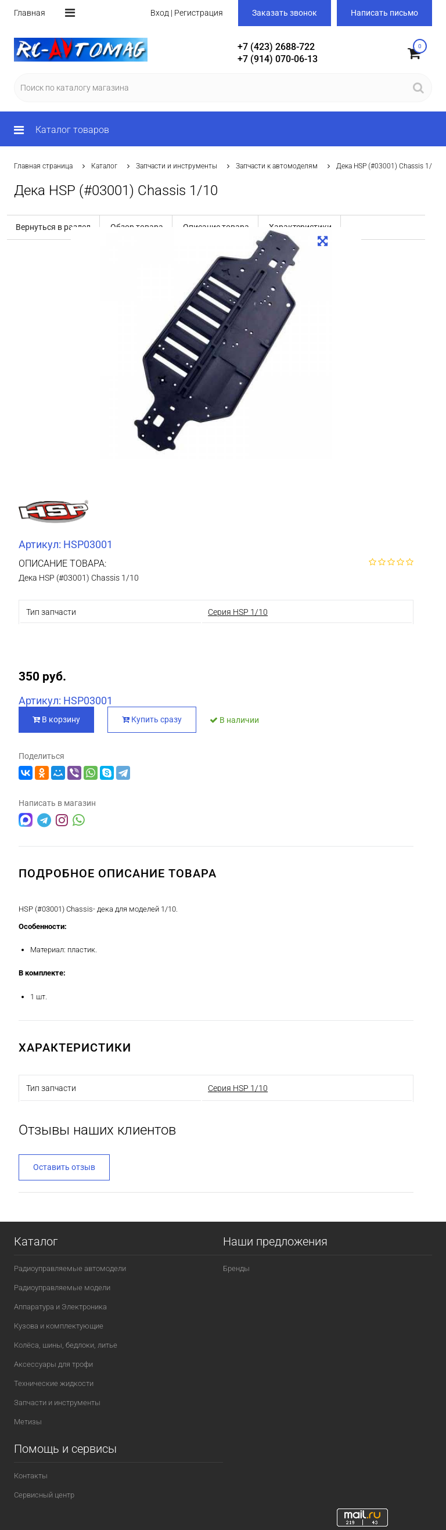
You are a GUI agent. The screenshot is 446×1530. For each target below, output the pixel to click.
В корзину (56, 719)
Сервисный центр (44, 1495)
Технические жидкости (53, 1383)
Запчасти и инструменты (176, 166)
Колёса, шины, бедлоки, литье (65, 1345)
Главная (29, 12)
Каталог (104, 166)
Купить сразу (152, 719)
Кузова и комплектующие (58, 1326)
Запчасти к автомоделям (277, 166)
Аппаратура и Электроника (60, 1306)
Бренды (236, 1268)
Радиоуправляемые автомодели (70, 1268)
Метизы (28, 1421)
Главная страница (43, 166)
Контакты (31, 1475)
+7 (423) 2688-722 (276, 46)
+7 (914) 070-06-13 (278, 58)
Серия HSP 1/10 (238, 612)
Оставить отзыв (64, 1167)
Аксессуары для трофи (53, 1364)
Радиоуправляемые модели (62, 1287)
